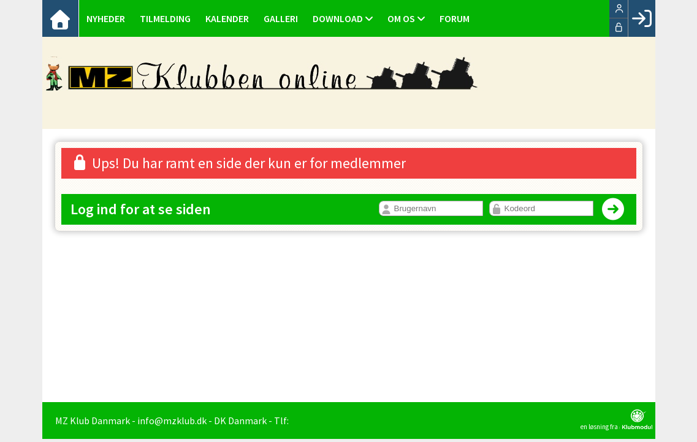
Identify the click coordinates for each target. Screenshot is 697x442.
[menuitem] (60, 18)
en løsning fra (616, 419)
